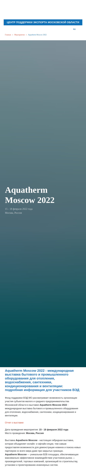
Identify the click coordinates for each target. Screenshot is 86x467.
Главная (8, 35)
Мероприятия (19, 35)
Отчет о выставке (14, 422)
